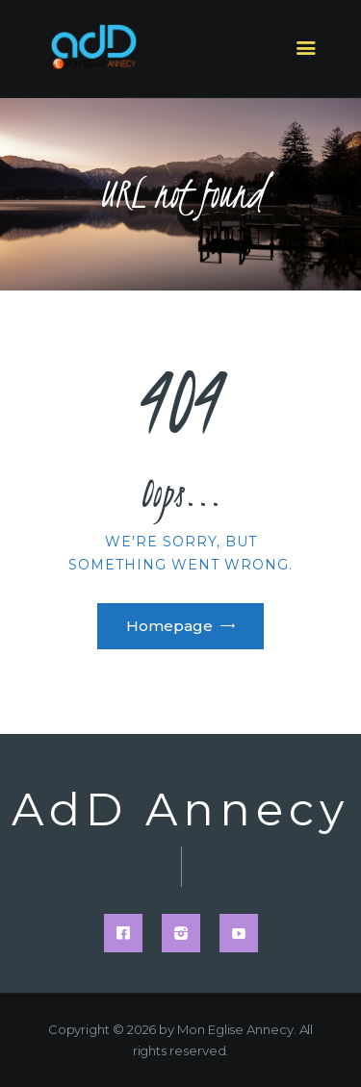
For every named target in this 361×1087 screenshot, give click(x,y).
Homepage (169, 626)
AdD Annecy (180, 810)
